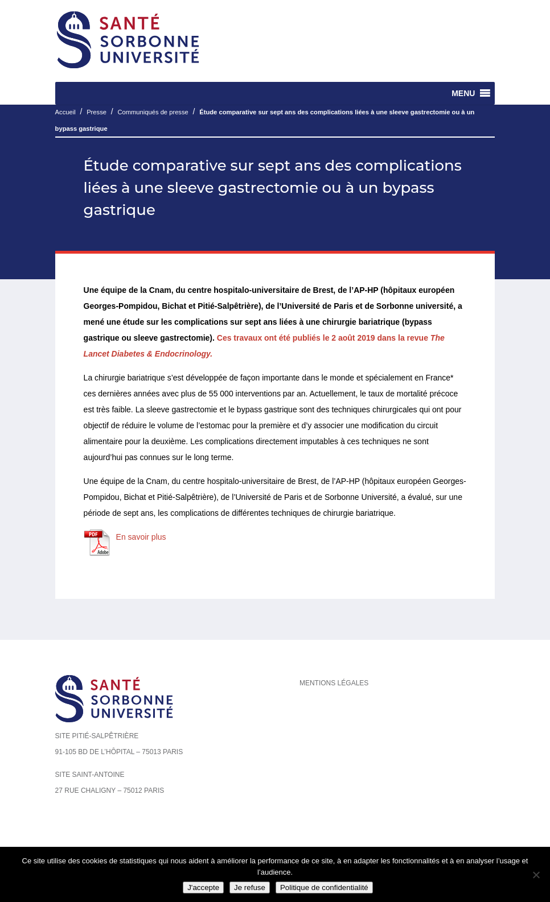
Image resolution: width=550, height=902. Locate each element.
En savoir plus (141, 536)
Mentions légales (333, 683)
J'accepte (203, 887)
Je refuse (249, 887)
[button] (463, 93)
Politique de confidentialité (324, 887)
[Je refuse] (535, 874)
